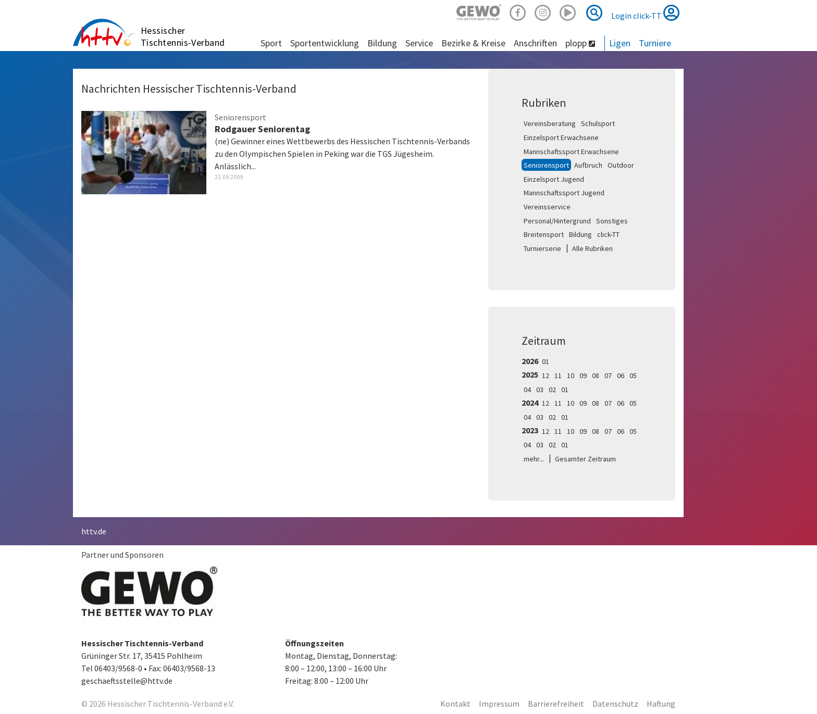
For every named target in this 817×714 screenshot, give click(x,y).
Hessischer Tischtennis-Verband (183, 36)
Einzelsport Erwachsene (561, 137)
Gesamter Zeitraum (585, 459)
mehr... (534, 459)
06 (620, 375)
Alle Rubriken (592, 248)
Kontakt (455, 703)
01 (545, 361)
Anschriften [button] (535, 43)
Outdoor (621, 165)
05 (633, 375)
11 (558, 375)
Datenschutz (615, 703)
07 (608, 375)
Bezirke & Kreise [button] (473, 43)
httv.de (93, 531)
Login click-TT (645, 12)
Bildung (580, 234)
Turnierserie (542, 248)
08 (595, 375)
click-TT (608, 234)
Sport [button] (271, 43)
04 (527, 389)
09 (583, 375)
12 (545, 375)
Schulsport (598, 123)
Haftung (661, 703)
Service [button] (419, 43)
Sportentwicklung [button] (324, 43)
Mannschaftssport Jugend (564, 192)
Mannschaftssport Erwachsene (571, 151)
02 (552, 389)
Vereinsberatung (550, 123)
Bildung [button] (382, 43)
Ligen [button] (619, 43)
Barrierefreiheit (556, 703)
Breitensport (544, 234)
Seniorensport (546, 165)
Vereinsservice (547, 206)
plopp (580, 43)
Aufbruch (588, 165)
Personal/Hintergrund (557, 221)
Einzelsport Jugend (554, 179)
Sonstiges (612, 221)
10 (570, 375)
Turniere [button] (655, 43)
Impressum (499, 703)
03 (539, 389)
